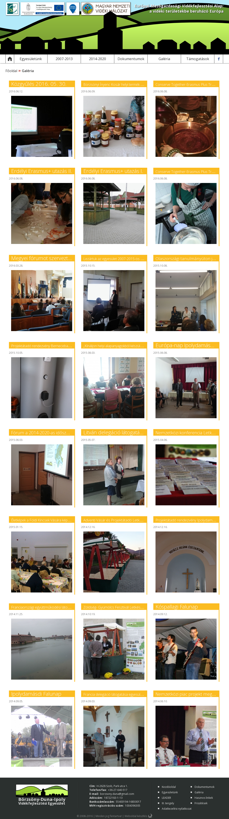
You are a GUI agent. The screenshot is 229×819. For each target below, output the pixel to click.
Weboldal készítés (136, 816)
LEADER (166, 798)
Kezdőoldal (169, 787)
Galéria (199, 792)
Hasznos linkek (204, 798)
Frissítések (201, 803)
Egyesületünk (170, 792)
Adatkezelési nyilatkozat (176, 809)
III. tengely (168, 803)
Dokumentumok (204, 787)
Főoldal (11, 70)
